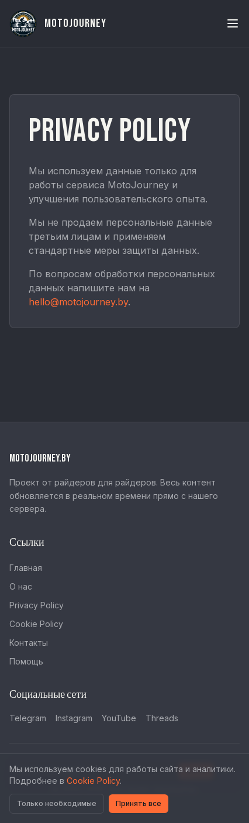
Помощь (26, 661)
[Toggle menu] (233, 23)
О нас (20, 586)
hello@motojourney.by (78, 302)
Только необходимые (56, 803)
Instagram (74, 718)
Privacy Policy (36, 605)
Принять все (138, 803)
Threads (162, 718)
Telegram (27, 718)
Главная (25, 568)
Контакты (28, 643)
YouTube (119, 718)
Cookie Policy (36, 624)
